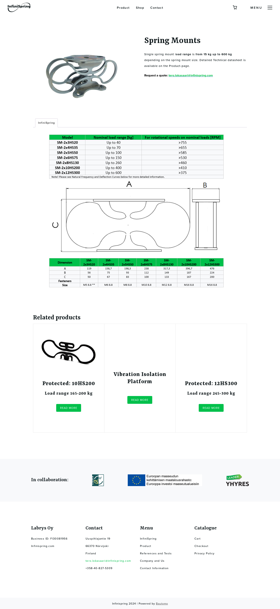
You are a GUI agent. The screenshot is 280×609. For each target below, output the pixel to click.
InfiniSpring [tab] (46, 122)
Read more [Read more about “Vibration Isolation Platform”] (139, 400)
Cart (197, 538)
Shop (140, 8)
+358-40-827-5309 (99, 568)
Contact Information (154, 568)
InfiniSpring (148, 538)
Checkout (201, 546)
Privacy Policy (204, 553)
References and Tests (156, 553)
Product (123, 8)
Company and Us (152, 561)
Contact (156, 8)
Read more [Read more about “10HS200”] (68, 408)
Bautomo (162, 603)
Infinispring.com (42, 546)
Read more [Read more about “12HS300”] (211, 408)
